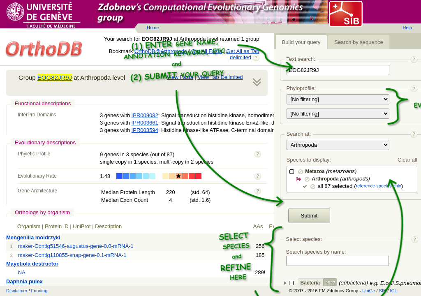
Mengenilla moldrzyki (33, 237)
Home (153, 27)
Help (407, 27)
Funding (39, 290)
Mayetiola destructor (32, 264)
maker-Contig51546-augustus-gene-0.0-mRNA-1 (76, 246)
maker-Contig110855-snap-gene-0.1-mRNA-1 (72, 255)
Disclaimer (16, 290)
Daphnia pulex (24, 281)
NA (21, 272)
